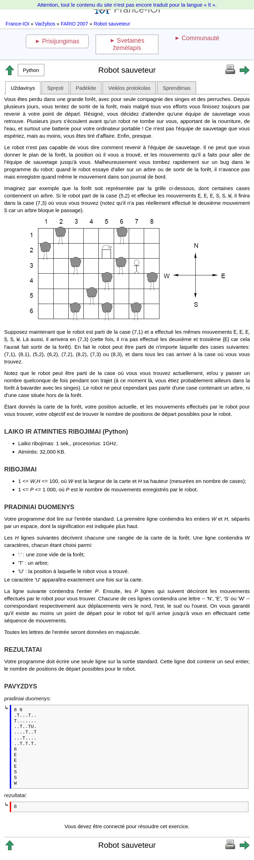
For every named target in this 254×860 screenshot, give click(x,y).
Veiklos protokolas (129, 88)
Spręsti (55, 88)
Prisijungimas (61, 41)
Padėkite (86, 88)
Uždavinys (23, 88)
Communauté (200, 38)
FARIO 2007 (74, 24)
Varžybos (45, 24)
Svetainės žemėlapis (128, 44)
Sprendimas (176, 88)
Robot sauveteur (112, 24)
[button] (31, 70)
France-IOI (17, 24)
